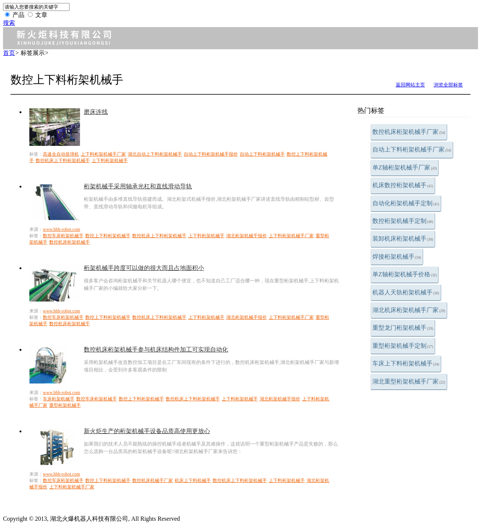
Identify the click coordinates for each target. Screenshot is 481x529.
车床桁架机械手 (58, 399)
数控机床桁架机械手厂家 (408, 132)
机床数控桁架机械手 (402, 185)
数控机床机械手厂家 (152, 480)
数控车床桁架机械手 (63, 235)
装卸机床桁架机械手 (402, 238)
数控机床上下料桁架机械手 (63, 160)
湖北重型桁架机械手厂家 (408, 381)
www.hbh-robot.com (61, 229)
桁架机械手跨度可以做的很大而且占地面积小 (144, 268)
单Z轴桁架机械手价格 (404, 274)
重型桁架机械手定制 (402, 346)
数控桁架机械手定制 (402, 221)
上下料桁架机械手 (110, 160)
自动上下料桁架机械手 (262, 154)
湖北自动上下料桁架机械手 (155, 154)
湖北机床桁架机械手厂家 (408, 310)
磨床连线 (96, 112)
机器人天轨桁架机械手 (405, 292)
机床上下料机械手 (193, 480)
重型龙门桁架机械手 (402, 327)
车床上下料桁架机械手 (405, 363)
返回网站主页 (410, 85)
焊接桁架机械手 (396, 256)
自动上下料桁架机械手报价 (211, 154)
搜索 (9, 23)
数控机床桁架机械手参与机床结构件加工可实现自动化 (156, 349)
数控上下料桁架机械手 (107, 235)
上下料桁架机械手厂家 (103, 154)
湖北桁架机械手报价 (246, 235)
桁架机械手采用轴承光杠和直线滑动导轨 (138, 186)
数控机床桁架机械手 (69, 242)
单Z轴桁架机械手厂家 (404, 167)
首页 (9, 53)
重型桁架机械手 (65, 405)
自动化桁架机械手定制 (405, 203)
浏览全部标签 (448, 85)
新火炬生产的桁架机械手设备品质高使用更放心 (147, 431)
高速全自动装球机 (61, 154)
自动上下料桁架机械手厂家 (411, 149)
